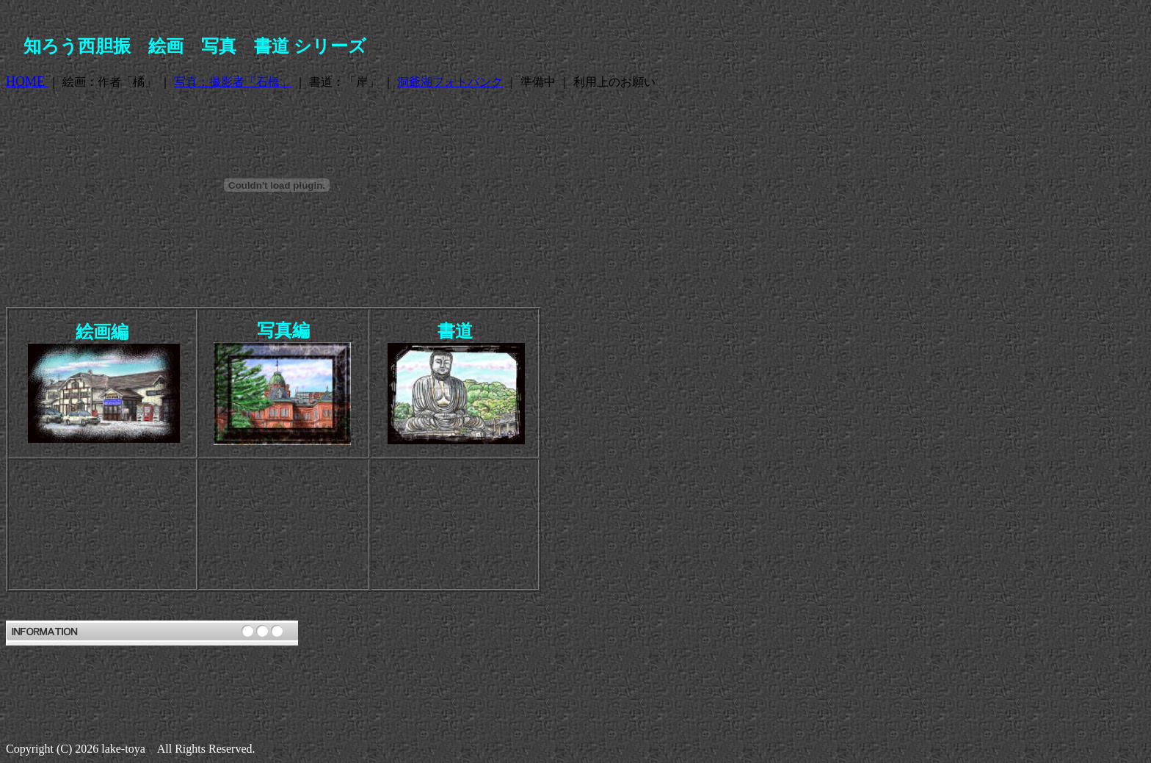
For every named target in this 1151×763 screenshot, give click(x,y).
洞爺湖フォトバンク (450, 82)
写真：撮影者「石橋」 (232, 82)
